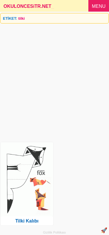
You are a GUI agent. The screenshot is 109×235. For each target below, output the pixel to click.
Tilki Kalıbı (27, 220)
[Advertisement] (54, 80)
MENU (99, 6)
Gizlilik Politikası (54, 232)
